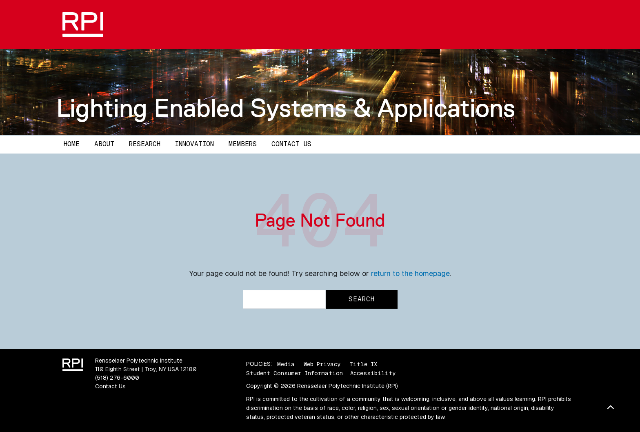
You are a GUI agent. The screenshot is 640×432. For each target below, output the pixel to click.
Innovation (194, 144)
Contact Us (291, 144)
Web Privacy (322, 363)
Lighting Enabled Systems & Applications (285, 107)
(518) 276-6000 (117, 377)
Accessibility (373, 373)
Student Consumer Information (294, 373)
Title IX (363, 363)
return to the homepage (410, 273)
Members (243, 144)
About (104, 144)
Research (144, 144)
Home (72, 144)
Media (286, 363)
